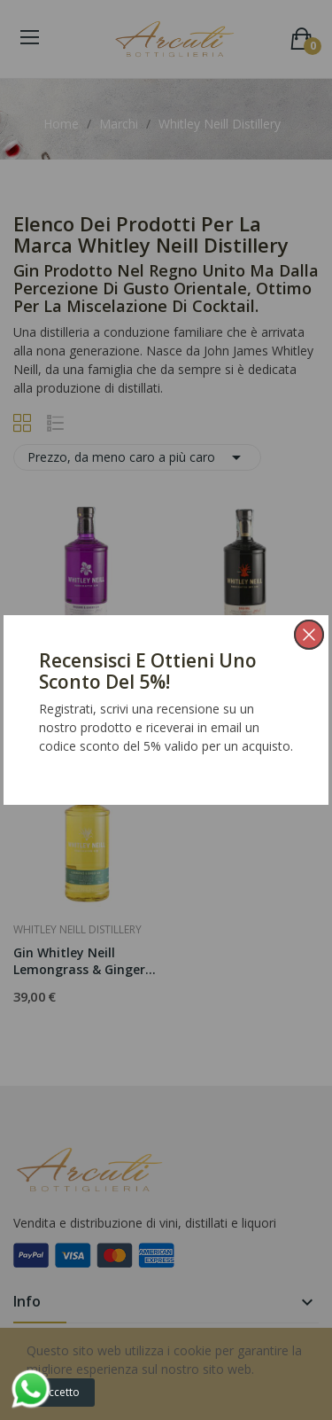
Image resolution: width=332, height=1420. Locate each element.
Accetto (61, 1392)
